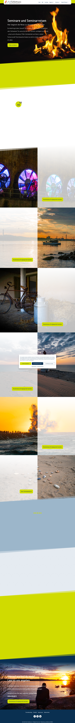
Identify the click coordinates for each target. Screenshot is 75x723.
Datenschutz (47, 712)
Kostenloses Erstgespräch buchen (53, 199)
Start (39, 2)
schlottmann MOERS (49, 722)
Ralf (42, 2)
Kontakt (35, 712)
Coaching (46, 2)
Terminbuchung (28, 712)
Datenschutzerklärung (40, 366)
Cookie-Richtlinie (34, 366)
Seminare (57, 2)
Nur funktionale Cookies (37, 363)
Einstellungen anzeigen (49, 363)
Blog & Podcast (64, 2)
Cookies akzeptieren (25, 363)
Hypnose (51, 2)
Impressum (40, 712)
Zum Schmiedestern (26, 491)
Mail (18, 693)
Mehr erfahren (14, 45)
